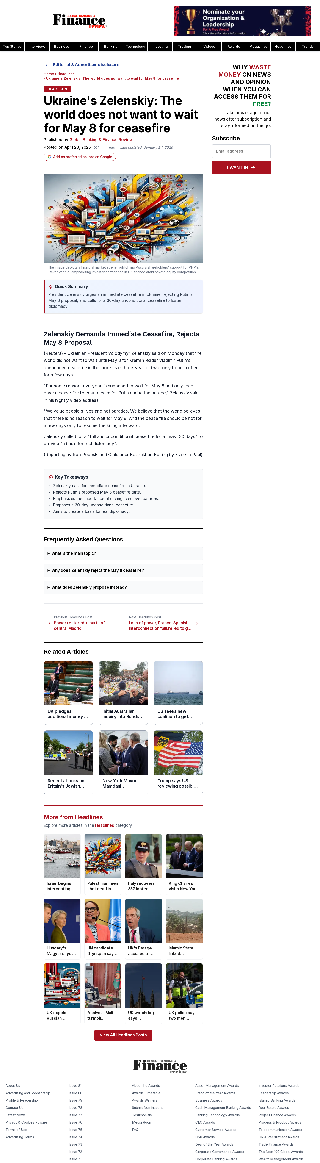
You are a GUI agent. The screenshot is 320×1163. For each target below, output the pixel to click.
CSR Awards (205, 1137)
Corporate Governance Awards (219, 1152)
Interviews (37, 46)
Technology (135, 46)
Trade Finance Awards (276, 1144)
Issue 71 (75, 1159)
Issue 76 (75, 1122)
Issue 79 (75, 1100)
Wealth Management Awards (281, 1159)
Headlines (283, 46)
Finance (86, 46)
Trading (184, 46)
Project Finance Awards (277, 1115)
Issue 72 (75, 1152)
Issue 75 (75, 1130)
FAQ (135, 1130)
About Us (13, 1086)
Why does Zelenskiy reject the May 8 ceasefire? (97, 570)
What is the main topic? (73, 553)
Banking (111, 46)
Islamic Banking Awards (277, 1100)
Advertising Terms (20, 1137)
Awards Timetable (146, 1093)
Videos (209, 46)
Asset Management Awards (217, 1086)
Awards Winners (144, 1100)
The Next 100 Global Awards (281, 1152)
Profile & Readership (22, 1100)
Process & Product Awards (280, 1122)
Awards (234, 46)
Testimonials (142, 1115)
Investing (160, 46)
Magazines (258, 46)
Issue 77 (75, 1115)
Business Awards (208, 1100)
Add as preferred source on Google (80, 157)
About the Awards (146, 1086)
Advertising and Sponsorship (28, 1093)
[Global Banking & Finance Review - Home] (80, 21)
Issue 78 (75, 1108)
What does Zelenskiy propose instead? (89, 587)
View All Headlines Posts (123, 1035)
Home (49, 74)
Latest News (16, 1115)
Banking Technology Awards (217, 1115)
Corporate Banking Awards (216, 1159)
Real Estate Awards (274, 1108)
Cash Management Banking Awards (223, 1108)
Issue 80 (75, 1093)
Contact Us (14, 1108)
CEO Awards (205, 1122)
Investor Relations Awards (279, 1086)
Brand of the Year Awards (215, 1093)
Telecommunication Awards (280, 1130)
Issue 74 (75, 1137)
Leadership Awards (274, 1093)
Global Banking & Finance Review (101, 140)
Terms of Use (16, 1130)
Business (61, 46)
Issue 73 (75, 1144)
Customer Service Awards (215, 1130)
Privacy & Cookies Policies (27, 1122)
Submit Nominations (147, 1108)
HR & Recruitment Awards (279, 1137)
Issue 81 (75, 1086)
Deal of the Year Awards (214, 1144)
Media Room (142, 1122)
